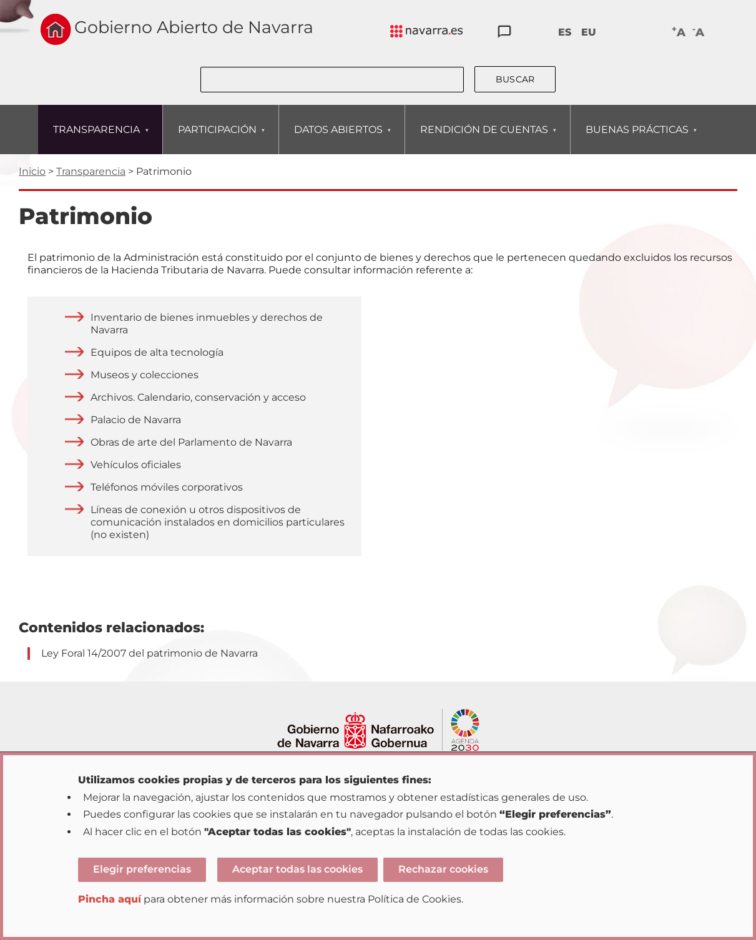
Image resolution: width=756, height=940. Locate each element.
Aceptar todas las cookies (297, 869)
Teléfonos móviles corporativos (167, 487)
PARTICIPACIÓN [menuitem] (217, 139)
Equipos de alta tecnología (157, 352)
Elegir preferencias (142, 869)
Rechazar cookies (443, 869)
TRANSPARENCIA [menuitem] (96, 139)
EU (588, 32)
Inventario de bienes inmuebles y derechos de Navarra (207, 323)
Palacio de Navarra (136, 420)
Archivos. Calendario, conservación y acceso (198, 397)
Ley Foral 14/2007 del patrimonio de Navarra (149, 653)
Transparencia (90, 171)
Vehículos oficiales (136, 465)
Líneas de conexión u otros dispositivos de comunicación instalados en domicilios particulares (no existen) (218, 522)
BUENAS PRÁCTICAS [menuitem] (637, 139)
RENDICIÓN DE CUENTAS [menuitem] (483, 139)
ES (564, 32)
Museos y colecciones (145, 375)
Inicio (32, 171)
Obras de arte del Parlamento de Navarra (191, 442)
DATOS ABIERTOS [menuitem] (338, 139)
